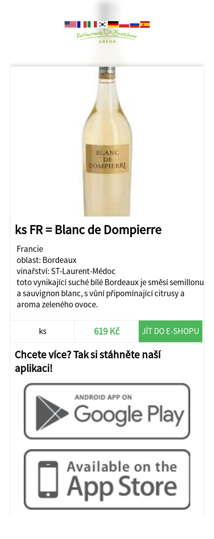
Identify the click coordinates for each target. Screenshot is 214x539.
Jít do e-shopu (170, 331)
